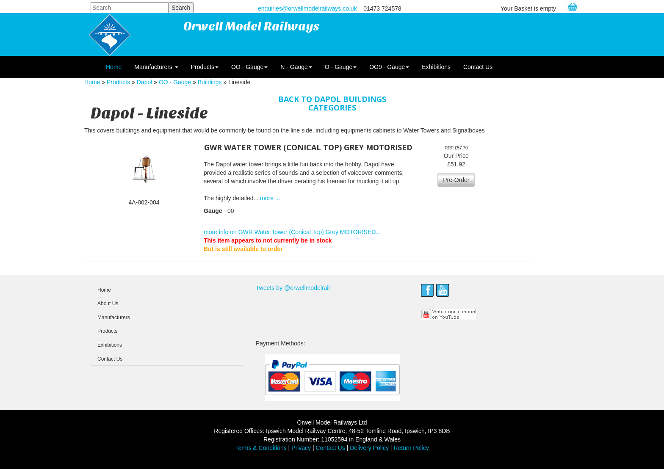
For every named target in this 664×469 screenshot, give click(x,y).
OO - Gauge (249, 66)
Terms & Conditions (260, 447)
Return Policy (411, 447)
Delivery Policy (369, 447)
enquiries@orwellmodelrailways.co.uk (307, 8)
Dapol (144, 82)
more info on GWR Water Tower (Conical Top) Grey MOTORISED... (292, 232)
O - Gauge (341, 66)
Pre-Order (456, 180)
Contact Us (477, 66)
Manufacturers (156, 66)
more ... (270, 198)
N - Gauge (296, 66)
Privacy (301, 447)
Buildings (210, 82)
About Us (107, 303)
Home (114, 66)
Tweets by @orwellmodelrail (293, 287)
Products (205, 66)
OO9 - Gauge (389, 66)
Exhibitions (436, 66)
